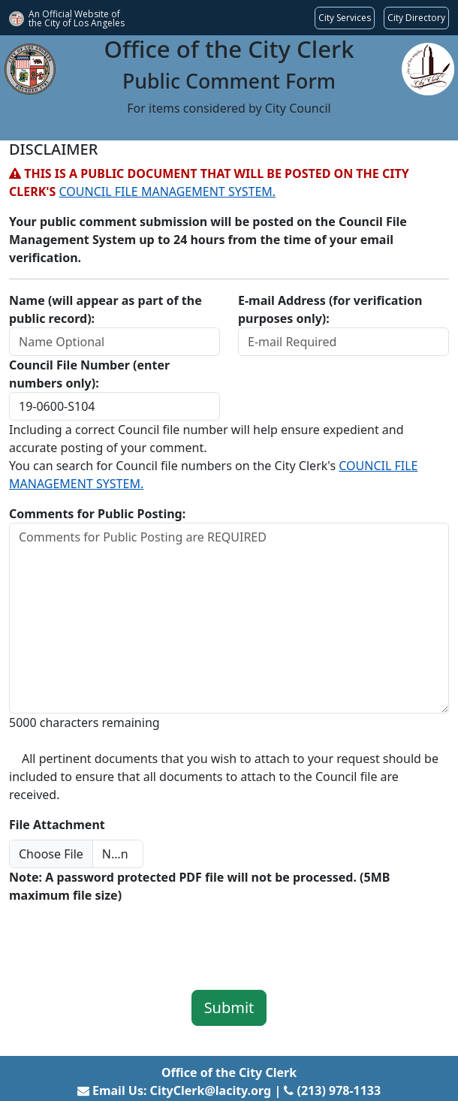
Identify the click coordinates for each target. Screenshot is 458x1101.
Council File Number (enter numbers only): (89, 374)
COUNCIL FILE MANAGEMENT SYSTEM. (167, 191)
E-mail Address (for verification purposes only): (330, 309)
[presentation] (123, 936)
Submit (229, 1007)
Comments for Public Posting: (97, 513)
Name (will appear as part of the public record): (105, 309)
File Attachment (57, 824)
